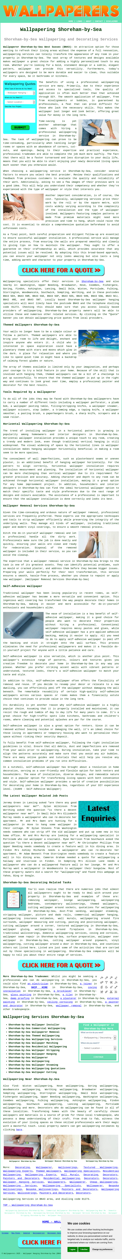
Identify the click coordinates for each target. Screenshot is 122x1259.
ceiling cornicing (60, 1002)
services (76, 955)
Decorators (110, 1174)
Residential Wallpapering (61, 1178)
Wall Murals (70, 1174)
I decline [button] (83, 1249)
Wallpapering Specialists (82, 1171)
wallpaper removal (69, 1005)
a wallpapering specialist (95, 835)
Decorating (22, 1167)
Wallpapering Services (20, 1185)
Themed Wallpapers (48, 1171)
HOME (71, 21)
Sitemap (5, 1233)
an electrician (38, 983)
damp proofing (20, 998)
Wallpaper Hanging (56, 1233)
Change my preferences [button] (102, 1249)
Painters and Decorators (21, 1178)
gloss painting (21, 994)
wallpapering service (45, 171)
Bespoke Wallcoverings (42, 1189)
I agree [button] (72, 1249)
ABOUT (88, 21)
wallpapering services (18, 54)
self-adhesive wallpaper (53, 680)
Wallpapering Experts (18, 1171)
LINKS (79, 21)
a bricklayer (63, 991)
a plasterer (68, 998)
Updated (26, 1233)
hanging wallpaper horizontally (54, 449)
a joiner (86, 983)
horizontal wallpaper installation (78, 466)
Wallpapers (67, 213)
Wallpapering (38, 1233)
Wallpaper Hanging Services (23, 1182)
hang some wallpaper (56, 824)
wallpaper (45, 111)
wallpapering (40, 139)
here (19, 1129)
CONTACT (99, 21)
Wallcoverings (67, 1167)
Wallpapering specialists (21, 281)
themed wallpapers (58, 374)
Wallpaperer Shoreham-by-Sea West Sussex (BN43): (38, 47)
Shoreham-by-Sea (92, 281)
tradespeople (20, 1009)
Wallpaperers (56, 1182)
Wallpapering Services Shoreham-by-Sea (43, 1017)
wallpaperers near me (19, 806)
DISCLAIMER (112, 21)
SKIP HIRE (39, 987)
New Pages (15, 1233)
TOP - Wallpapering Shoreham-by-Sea (28, 1205)
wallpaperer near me (17, 813)
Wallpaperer (44, 1167)
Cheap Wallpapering (103, 1182)
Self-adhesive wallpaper (20, 656)
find (15, 1086)
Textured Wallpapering (101, 1167)
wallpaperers (43, 893)
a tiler (68, 994)
